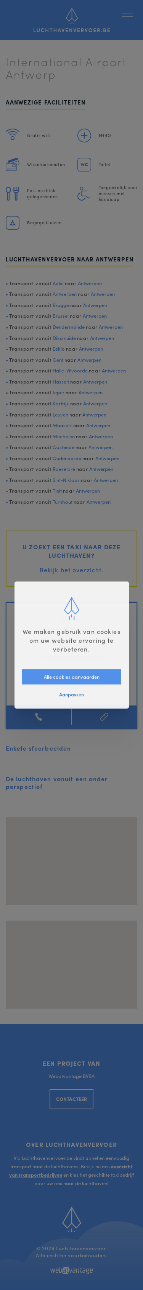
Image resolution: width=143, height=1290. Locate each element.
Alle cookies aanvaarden (72, 676)
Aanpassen (71, 694)
